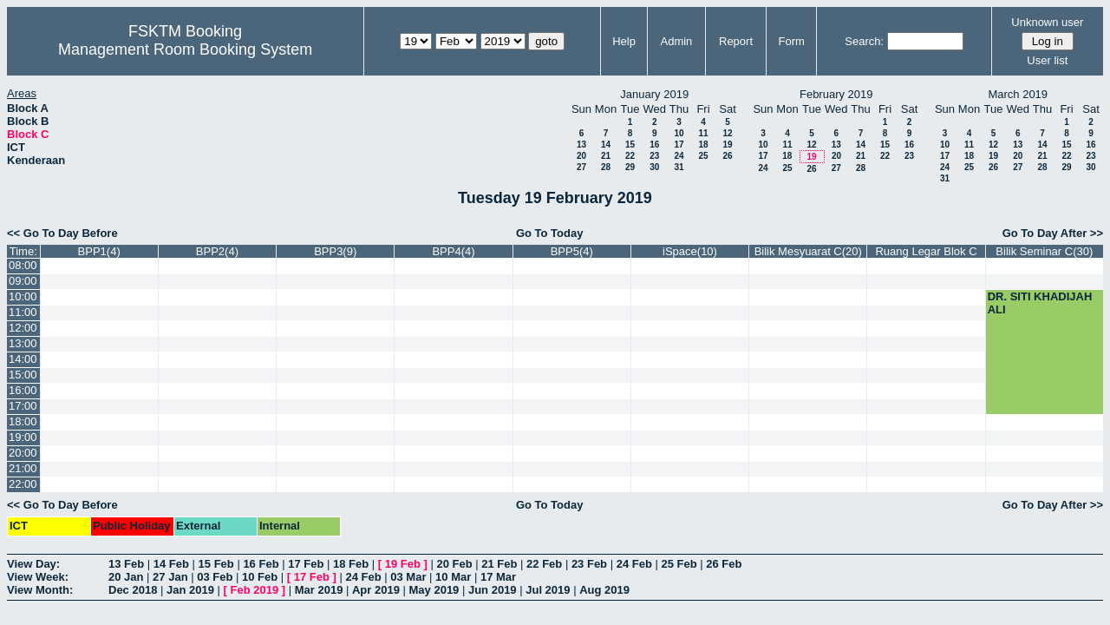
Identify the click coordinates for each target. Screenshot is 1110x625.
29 (630, 167)
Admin (676, 41)
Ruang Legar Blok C (925, 251)
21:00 (23, 468)
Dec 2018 (132, 589)
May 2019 (434, 589)
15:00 (23, 374)
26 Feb (723, 563)
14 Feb (171, 563)
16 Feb (260, 563)
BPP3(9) (335, 251)
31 (678, 167)
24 (678, 156)
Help (624, 41)
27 (581, 167)
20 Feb (454, 563)
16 (654, 144)
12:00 (23, 327)
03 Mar (408, 576)
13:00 (23, 343)
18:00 (23, 421)
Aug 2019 (604, 589)
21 (605, 156)
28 (605, 167)
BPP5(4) (572, 251)
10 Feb (260, 576)
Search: (864, 41)
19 (727, 144)
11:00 (23, 312)
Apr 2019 (376, 589)
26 (727, 156)
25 (703, 156)
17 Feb (305, 563)
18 (703, 144)
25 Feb (678, 563)
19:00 (23, 437)
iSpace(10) (690, 251)
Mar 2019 (319, 589)
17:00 (23, 405)
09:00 (23, 280)
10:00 (23, 296)
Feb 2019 (255, 589)
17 (678, 144)
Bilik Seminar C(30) (1044, 251)
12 (727, 133)
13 (581, 144)
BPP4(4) (453, 251)
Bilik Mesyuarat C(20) (808, 251)
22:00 (23, 483)
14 (605, 144)
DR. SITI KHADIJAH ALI (1040, 303)
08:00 (23, 265)
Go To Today (550, 233)
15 (630, 144)
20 (581, 156)
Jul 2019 (548, 589)
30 (654, 167)
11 (703, 133)
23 (654, 156)
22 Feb (544, 563)
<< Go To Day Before (62, 233)
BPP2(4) (217, 251)
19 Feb (403, 563)
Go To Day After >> (1052, 233)
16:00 (23, 390)
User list (1047, 60)
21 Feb (499, 563)
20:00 (23, 452)
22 (630, 156)
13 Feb (126, 563)
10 (678, 133)
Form (792, 41)
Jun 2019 (492, 589)
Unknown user (1047, 22)
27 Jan (170, 576)
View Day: (33, 563)
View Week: (38, 576)
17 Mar (498, 576)
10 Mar (453, 576)
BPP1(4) (99, 251)
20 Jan (125, 576)
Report (736, 41)
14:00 (23, 358)
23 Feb (589, 563)
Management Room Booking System (185, 49)
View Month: (40, 589)
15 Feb (216, 563)
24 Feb (634, 563)
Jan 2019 (190, 589)
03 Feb (214, 576)
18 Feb (351, 563)
